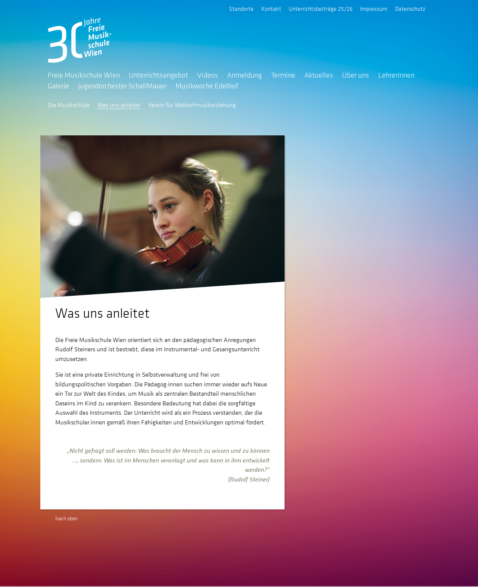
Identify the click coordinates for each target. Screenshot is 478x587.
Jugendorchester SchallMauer (122, 85)
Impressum (373, 8)
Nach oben (66, 518)
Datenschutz (410, 8)
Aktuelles (318, 74)
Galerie (58, 85)
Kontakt (271, 8)
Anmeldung (244, 74)
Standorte (241, 8)
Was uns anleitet (118, 105)
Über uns (355, 74)
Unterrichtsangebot (158, 74)
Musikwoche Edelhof (207, 85)
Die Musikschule (69, 105)
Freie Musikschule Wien (84, 74)
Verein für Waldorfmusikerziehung (192, 105)
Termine (283, 74)
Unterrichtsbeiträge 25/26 (321, 8)
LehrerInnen (396, 74)
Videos (207, 74)
